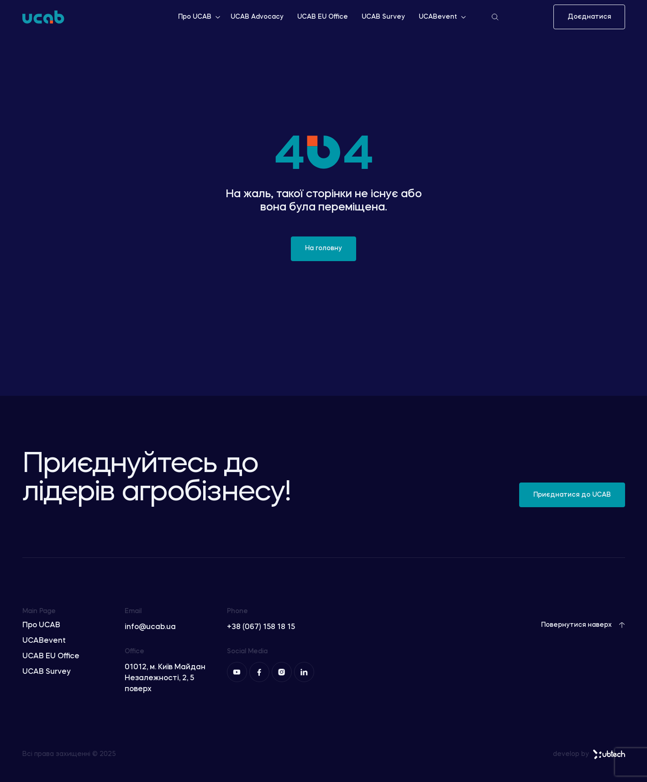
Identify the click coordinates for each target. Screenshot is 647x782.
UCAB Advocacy (257, 17)
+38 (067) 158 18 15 (261, 627)
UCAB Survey (383, 17)
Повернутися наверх (583, 625)
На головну (323, 248)
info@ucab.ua (150, 627)
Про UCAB (199, 17)
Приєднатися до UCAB (572, 495)
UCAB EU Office (322, 17)
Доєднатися (589, 17)
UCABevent (443, 17)
